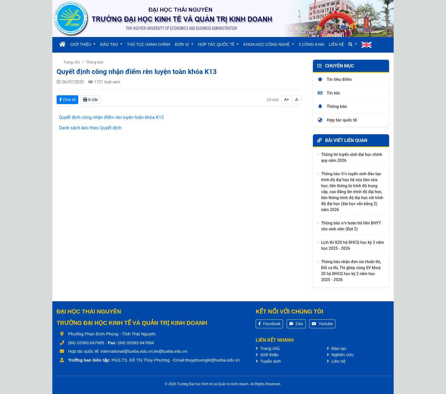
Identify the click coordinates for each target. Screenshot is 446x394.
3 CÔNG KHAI (311, 44)
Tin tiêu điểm (334, 79)
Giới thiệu (267, 354)
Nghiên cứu (340, 354)
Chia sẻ (67, 99)
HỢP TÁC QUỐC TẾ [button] (217, 44)
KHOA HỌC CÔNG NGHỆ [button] (267, 44)
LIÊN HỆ (336, 44)
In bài (90, 99)
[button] (352, 44)
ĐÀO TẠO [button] (109, 44)
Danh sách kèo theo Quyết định (90, 128)
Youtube (322, 323)
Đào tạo (336, 348)
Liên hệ (336, 361)
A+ (286, 99)
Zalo (296, 323)
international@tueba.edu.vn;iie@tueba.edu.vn (144, 351)
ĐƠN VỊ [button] (182, 44)
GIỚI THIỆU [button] (81, 44)
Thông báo (95, 62)
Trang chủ (71, 62)
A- (297, 99)
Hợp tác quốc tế (337, 120)
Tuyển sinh (268, 361)
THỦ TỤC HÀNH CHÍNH (148, 44)
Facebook (269, 323)
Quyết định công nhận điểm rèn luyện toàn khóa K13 (111, 117)
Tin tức (328, 93)
